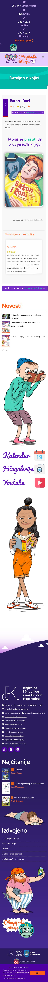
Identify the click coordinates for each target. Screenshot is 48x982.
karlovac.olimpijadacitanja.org (15, 728)
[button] (14, 978)
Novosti (5, 849)
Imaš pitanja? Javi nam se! (13, 859)
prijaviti (30, 139)
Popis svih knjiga (9, 843)
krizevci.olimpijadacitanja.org (35, 713)
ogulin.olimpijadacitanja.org (14, 740)
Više (3, 350)
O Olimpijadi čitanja (10, 838)
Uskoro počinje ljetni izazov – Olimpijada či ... (28, 337)
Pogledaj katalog (30, 216)
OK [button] (37, 973)
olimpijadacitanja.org (12, 713)
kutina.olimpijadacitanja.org (14, 736)
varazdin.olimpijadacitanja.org (15, 743)
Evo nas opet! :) (24, 40)
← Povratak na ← (28, 112)
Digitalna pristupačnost (12, 854)
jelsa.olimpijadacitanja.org (14, 724)
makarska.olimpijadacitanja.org (16, 717)
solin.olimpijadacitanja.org (14, 732)
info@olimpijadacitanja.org (16, 709)
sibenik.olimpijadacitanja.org (15, 721)
